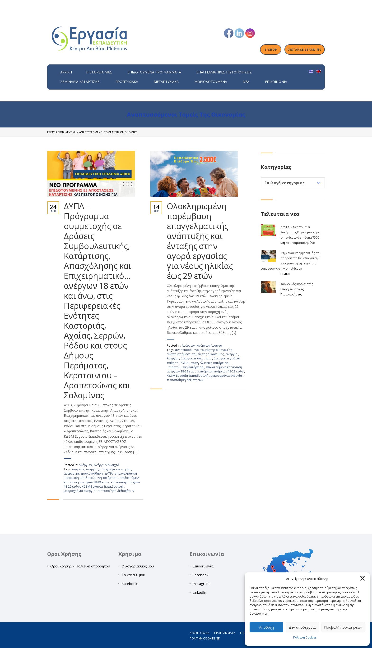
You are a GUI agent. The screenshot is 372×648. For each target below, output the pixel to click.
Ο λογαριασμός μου (137, 566)
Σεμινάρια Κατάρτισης (80, 81)
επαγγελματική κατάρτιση (210, 363)
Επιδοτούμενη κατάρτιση (99, 478)
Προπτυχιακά (126, 81)
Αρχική (66, 72)
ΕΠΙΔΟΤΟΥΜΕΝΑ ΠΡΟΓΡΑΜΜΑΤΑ (154, 72)
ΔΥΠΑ (109, 473)
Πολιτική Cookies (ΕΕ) (205, 638)
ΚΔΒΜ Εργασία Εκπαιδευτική (103, 486)
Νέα (246, 81)
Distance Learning (305, 49)
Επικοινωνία (276, 81)
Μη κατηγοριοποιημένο (297, 242)
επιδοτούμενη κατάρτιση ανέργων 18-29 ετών (102, 480)
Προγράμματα (224, 633)
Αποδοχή (266, 627)
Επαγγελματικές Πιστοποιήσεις (224, 72)
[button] (362, 578)
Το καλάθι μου (133, 574)
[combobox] (293, 182)
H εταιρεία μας (99, 72)
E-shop (271, 49)
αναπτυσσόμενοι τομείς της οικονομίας (204, 350)
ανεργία (78, 469)
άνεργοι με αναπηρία (115, 469)
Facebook (129, 583)
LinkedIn (199, 592)
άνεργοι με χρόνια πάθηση (83, 473)
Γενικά (285, 274)
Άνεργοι (92, 469)
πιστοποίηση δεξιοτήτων (116, 491)
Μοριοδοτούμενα (210, 81)
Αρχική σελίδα (199, 633)
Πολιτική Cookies (304, 637)
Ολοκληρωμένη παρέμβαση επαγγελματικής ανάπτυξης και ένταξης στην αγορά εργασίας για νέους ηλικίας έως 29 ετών (200, 241)
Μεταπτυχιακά (166, 81)
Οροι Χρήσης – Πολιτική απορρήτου (80, 566)
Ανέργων (85, 465)
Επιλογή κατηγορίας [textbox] (285, 183)
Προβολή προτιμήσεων (343, 627)
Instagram (201, 583)
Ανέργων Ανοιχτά (106, 465)
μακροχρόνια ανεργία (80, 491)
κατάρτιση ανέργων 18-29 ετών (221, 371)
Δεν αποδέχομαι (302, 627)
